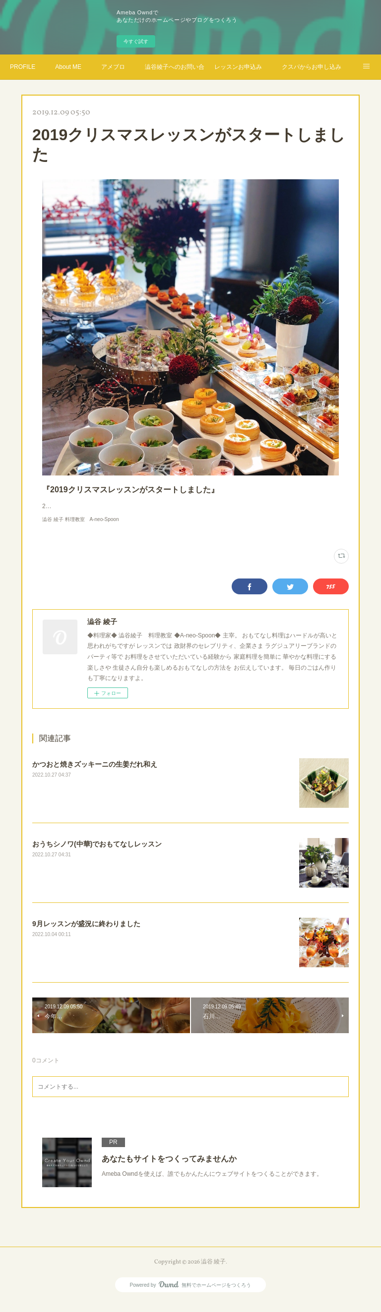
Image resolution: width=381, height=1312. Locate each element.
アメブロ (113, 66)
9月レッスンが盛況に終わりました (86, 934)
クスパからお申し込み (311, 66)
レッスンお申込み (238, 66)
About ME (68, 66)
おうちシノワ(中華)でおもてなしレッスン (97, 854)
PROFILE (22, 66)
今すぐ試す (136, 41)
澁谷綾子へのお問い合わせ (174, 66)
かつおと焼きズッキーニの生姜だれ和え (94, 774)
